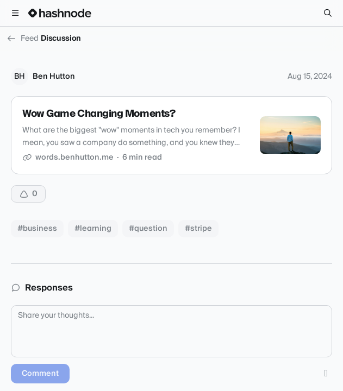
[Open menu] (15, 13)
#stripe (198, 228)
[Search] (327, 13)
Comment (40, 373)
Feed (23, 38)
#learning (92, 228)
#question (148, 228)
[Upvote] (28, 194)
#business (37, 228)
